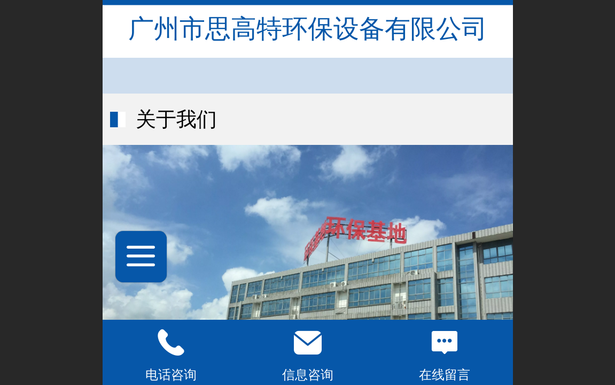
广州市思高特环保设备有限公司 (307, 28)
